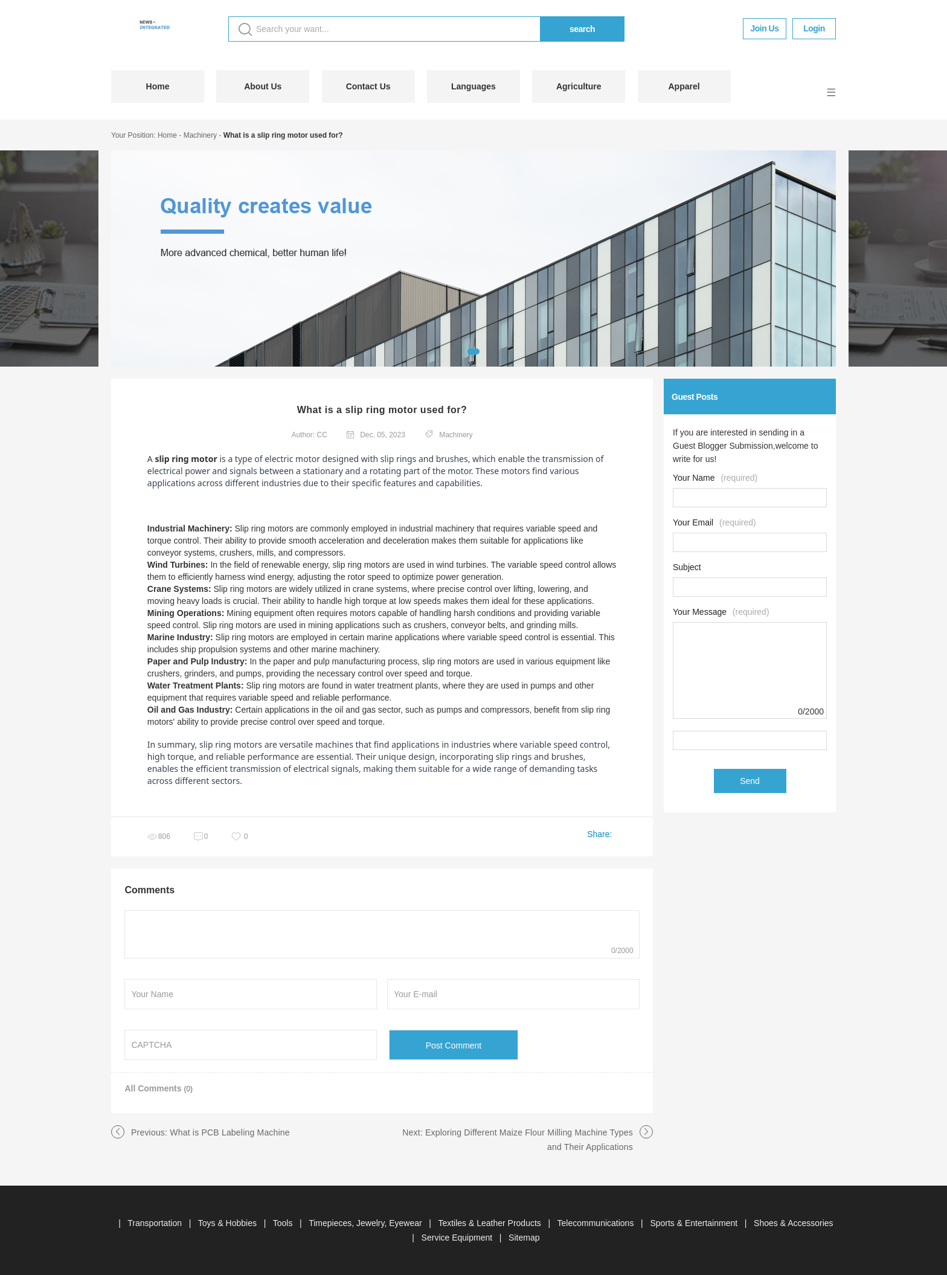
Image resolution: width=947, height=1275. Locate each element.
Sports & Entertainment (695, 1223)
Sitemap (524, 1237)
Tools (284, 1223)
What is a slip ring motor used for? (283, 135)
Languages (473, 86)
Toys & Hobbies (228, 1223)
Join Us (764, 28)
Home (158, 86)
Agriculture (579, 86)
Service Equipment (458, 1237)
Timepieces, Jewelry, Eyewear (366, 1223)
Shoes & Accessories (793, 1223)
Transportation (155, 1223)
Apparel (683, 86)
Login (814, 28)
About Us (262, 86)
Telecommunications (597, 1223)
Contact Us (368, 86)
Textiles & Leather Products (490, 1223)
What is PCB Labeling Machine (230, 1132)
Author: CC (309, 435)
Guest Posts (694, 397)
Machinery (200, 135)
